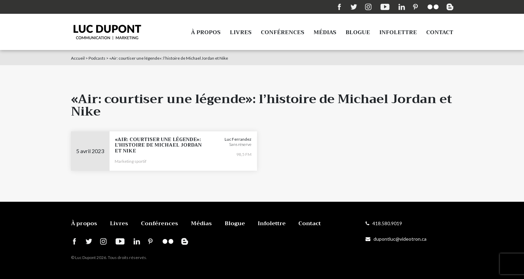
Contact (439, 32)
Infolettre (398, 32)
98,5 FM (243, 154)
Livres (240, 32)
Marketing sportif (130, 161)
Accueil (78, 58)
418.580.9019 (384, 223)
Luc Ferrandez (238, 139)
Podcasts (97, 58)
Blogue (358, 32)
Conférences (282, 32)
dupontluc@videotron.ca (396, 239)
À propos (205, 32)
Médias (325, 32)
